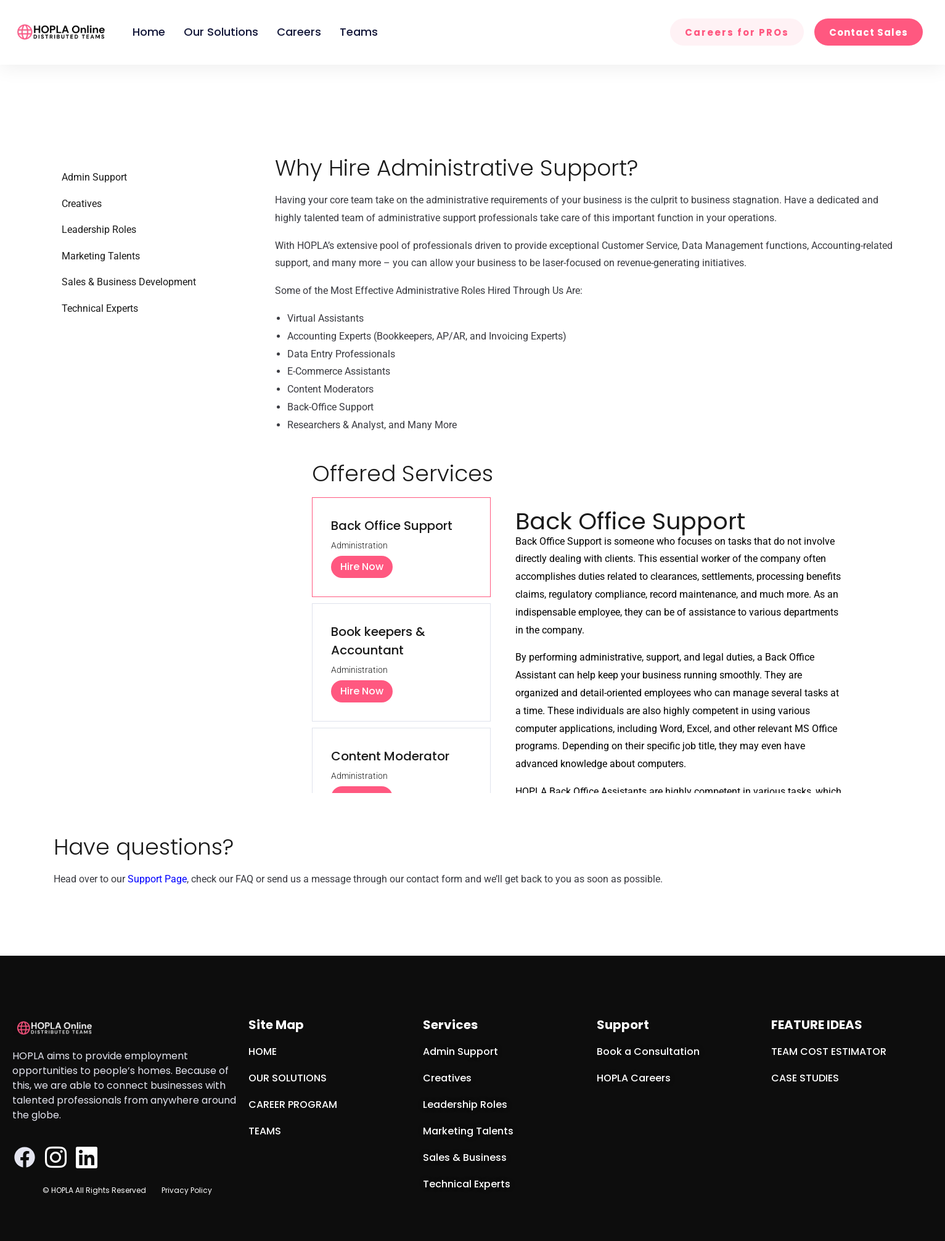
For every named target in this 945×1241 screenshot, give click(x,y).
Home (149, 31)
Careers (299, 31)
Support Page (157, 879)
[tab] (401, 547)
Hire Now (361, 566)
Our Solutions (221, 31)
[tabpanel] (680, 776)
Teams (359, 31)
